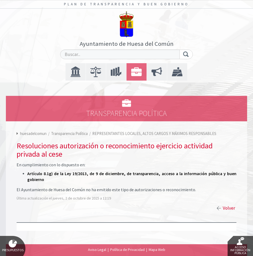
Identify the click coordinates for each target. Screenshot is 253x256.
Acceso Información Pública (240, 246)
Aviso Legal (97, 249)
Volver (229, 208)
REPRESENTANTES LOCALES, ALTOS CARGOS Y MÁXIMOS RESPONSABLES (154, 133)
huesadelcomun (33, 133)
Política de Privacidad (127, 249)
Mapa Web (157, 249)
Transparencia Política (70, 133)
